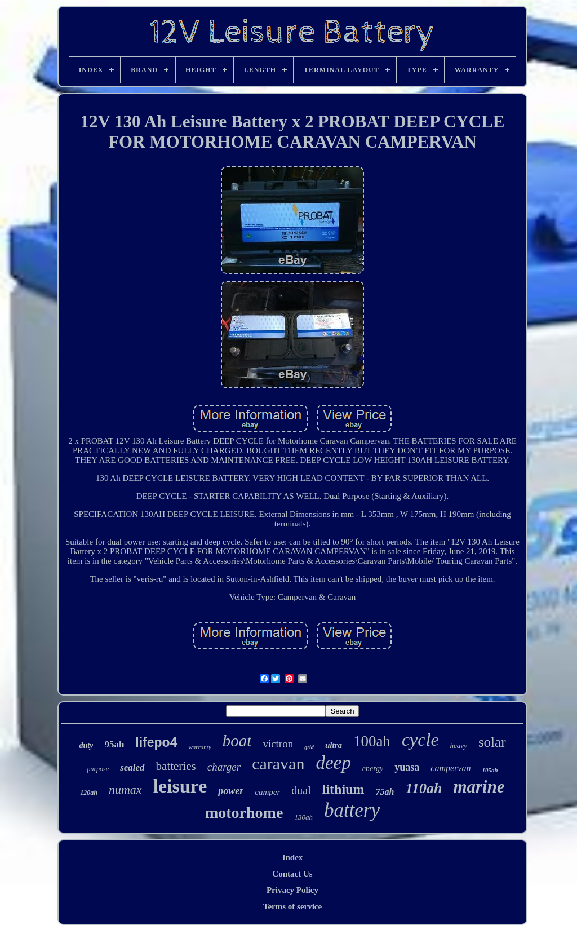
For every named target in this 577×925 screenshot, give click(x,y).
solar (492, 742)
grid (309, 747)
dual (300, 790)
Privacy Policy (292, 890)
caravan (278, 763)
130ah (303, 817)
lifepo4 (156, 742)
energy (373, 768)
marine (478, 786)
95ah (114, 744)
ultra (333, 745)
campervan (450, 768)
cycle (420, 739)
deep (333, 763)
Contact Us (292, 873)
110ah (423, 788)
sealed (132, 767)
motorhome (244, 812)
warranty (199, 746)
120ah (88, 792)
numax (125, 789)
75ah (384, 791)
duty (86, 745)
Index (292, 857)
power (230, 790)
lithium (343, 789)
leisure (180, 786)
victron (278, 744)
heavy (458, 745)
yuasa (406, 767)
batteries (176, 766)
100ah (371, 741)
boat (237, 741)
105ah (490, 770)
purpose (98, 769)
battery (352, 810)
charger (224, 767)
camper (267, 791)
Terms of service (292, 906)
